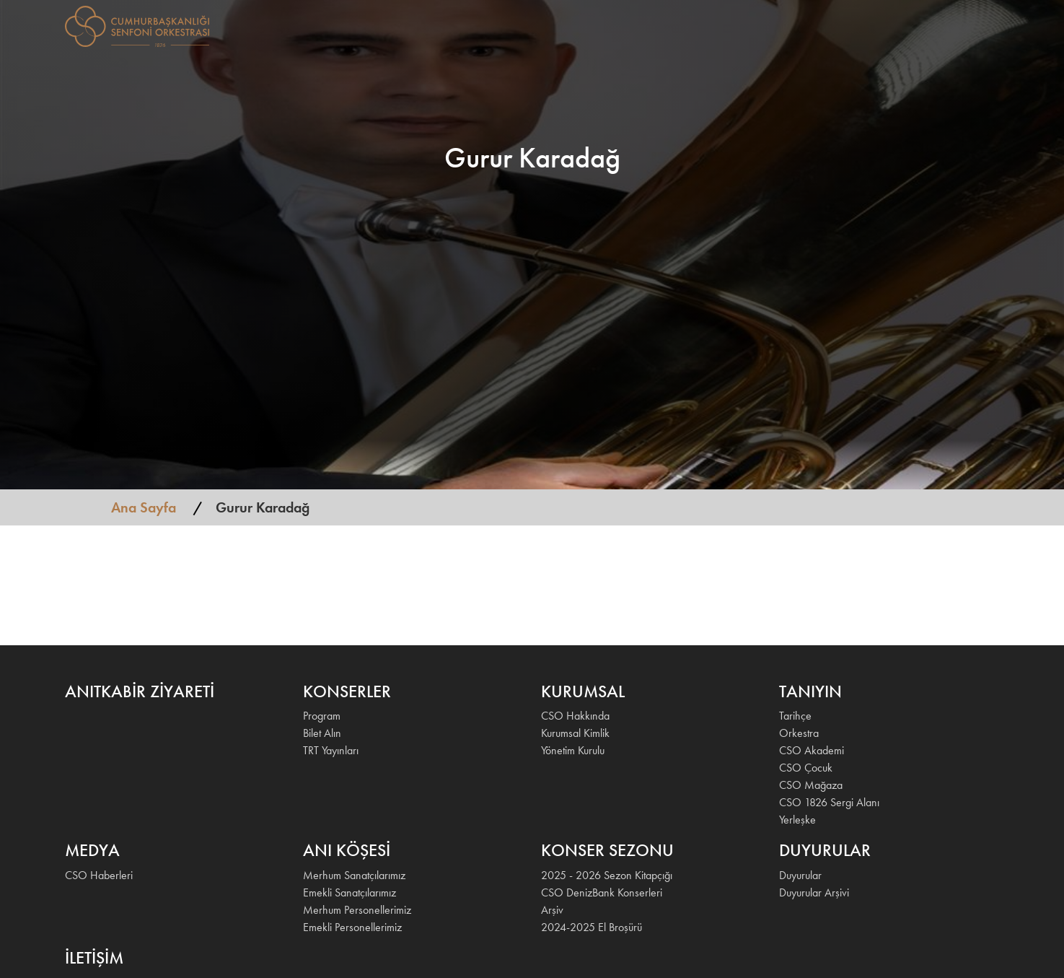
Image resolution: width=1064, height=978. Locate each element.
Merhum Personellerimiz (357, 909)
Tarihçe (795, 715)
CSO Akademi (811, 750)
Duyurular (800, 875)
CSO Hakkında (575, 715)
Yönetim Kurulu (572, 750)
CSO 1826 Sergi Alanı (829, 802)
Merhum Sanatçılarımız (354, 875)
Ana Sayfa (143, 507)
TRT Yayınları (331, 750)
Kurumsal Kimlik (575, 733)
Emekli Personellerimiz (352, 927)
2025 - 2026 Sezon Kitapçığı (606, 875)
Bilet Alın (322, 733)
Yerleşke (797, 819)
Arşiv (552, 909)
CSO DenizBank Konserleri (601, 892)
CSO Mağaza (811, 785)
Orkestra (799, 733)
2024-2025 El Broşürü (591, 927)
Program (321, 715)
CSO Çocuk (805, 767)
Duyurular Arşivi (814, 892)
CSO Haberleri (99, 875)
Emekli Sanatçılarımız (349, 892)
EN (981, 24)
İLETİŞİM (940, 24)
